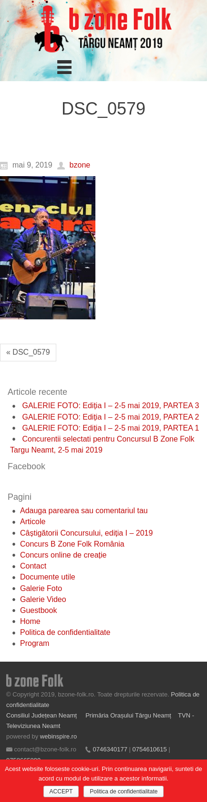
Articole (32, 521)
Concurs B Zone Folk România (72, 544)
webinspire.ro (58, 736)
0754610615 (149, 749)
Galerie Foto (41, 588)
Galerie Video (43, 599)
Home (30, 621)
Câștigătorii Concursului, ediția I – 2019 (86, 533)
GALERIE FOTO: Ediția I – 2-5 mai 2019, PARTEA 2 (110, 417)
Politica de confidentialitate (65, 632)
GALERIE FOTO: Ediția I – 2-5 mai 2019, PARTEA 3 (110, 405)
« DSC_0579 (28, 352)
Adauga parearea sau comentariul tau (84, 511)
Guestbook (38, 610)
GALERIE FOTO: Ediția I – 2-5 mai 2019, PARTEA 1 (110, 428)
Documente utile (47, 577)
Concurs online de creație (63, 555)
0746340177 (110, 749)
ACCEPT (61, 791)
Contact (33, 566)
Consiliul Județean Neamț (42, 715)
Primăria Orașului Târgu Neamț (128, 715)
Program (34, 643)
